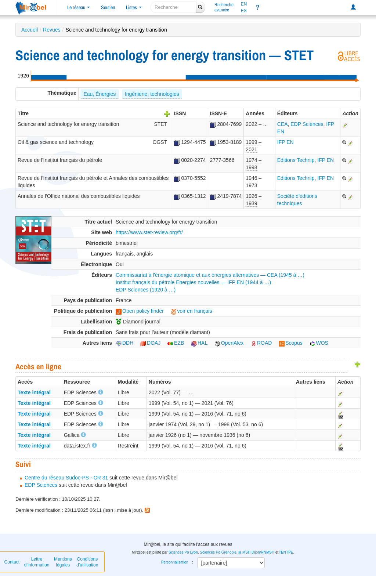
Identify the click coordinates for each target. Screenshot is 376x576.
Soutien (108, 7)
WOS (319, 343)
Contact (11, 562)
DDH (124, 343)
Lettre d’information (37, 562)
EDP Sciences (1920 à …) (146, 290)
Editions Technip (296, 160)
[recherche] (173, 7)
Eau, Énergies (99, 94)
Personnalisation (174, 562)
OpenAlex (228, 343)
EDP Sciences (306, 124)
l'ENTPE (286, 552)
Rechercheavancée (224, 7)
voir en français (191, 311)
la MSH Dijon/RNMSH (256, 552)
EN (244, 4)
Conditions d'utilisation (87, 562)
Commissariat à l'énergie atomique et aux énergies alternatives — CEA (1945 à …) (210, 275)
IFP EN (285, 142)
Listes (134, 7)
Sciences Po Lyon (183, 552)
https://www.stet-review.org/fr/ (149, 232)
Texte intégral (34, 392)
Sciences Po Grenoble (218, 552)
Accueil (29, 30)
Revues (51, 30)
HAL (199, 343)
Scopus (291, 343)
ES (244, 10)
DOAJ (150, 343)
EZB (175, 343)
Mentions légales (63, 562)
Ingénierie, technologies (152, 94)
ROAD (261, 343)
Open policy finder (140, 311)
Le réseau (78, 7)
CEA (282, 124)
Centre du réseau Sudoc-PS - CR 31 (66, 478)
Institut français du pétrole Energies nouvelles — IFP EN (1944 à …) (193, 282)
